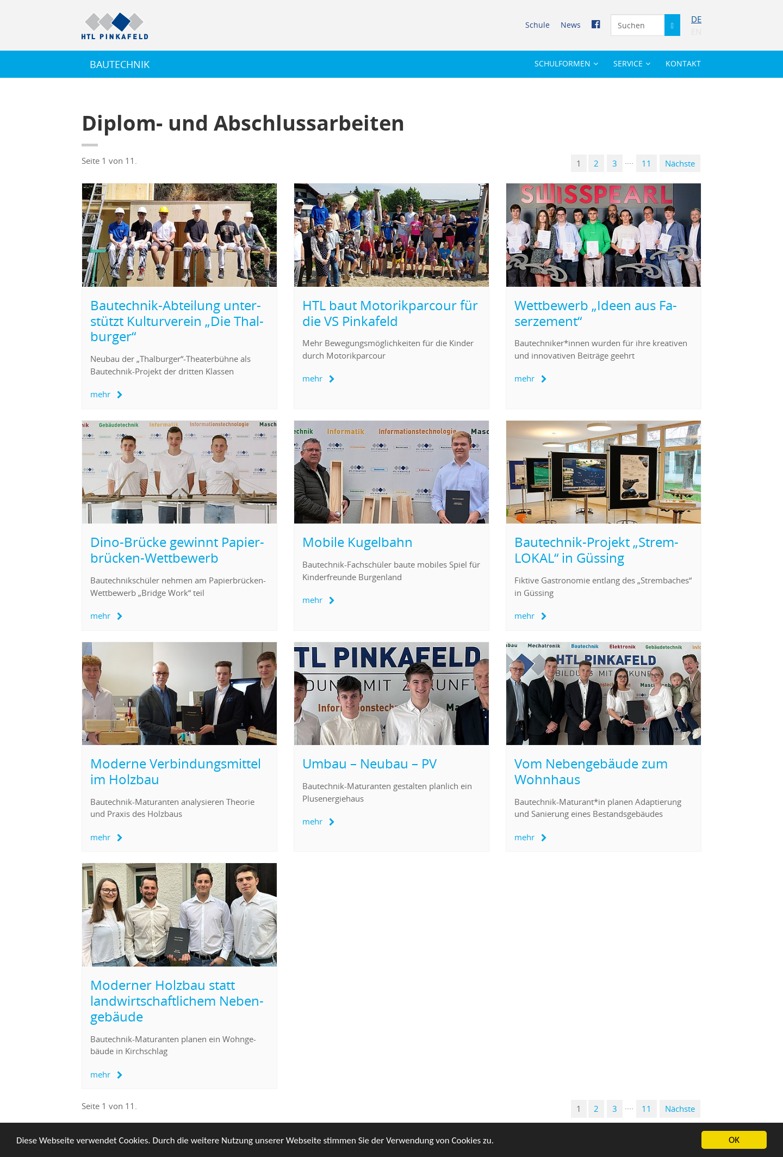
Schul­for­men (563, 63)
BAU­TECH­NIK (120, 64)
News (571, 25)
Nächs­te (680, 163)
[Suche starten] (672, 25)
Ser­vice (628, 63)
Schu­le (537, 25)
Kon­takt (683, 63)
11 (646, 163)
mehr (100, 394)
